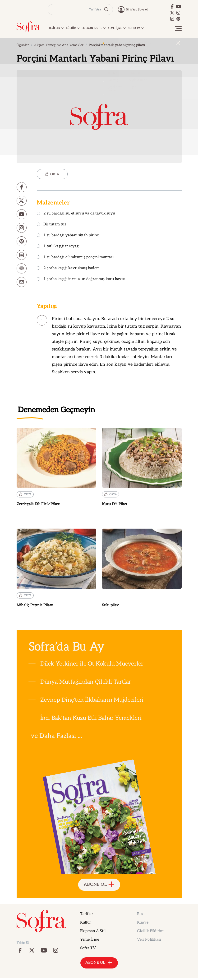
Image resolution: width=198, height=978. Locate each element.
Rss (140, 914)
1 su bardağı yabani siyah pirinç (68, 236)
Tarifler (86, 914)
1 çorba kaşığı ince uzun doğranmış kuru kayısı (81, 279)
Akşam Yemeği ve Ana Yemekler (58, 45)
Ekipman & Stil (93, 931)
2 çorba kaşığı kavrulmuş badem (68, 268)
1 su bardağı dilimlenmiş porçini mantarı (75, 257)
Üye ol (143, 9)
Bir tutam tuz (51, 225)
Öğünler (23, 45)
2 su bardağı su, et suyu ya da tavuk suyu (76, 214)
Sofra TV (88, 948)
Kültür (85, 922)
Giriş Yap (131, 9)
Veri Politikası (149, 939)
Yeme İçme (89, 939)
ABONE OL (99, 884)
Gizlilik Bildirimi (151, 931)
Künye (143, 922)
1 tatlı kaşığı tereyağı (58, 246)
